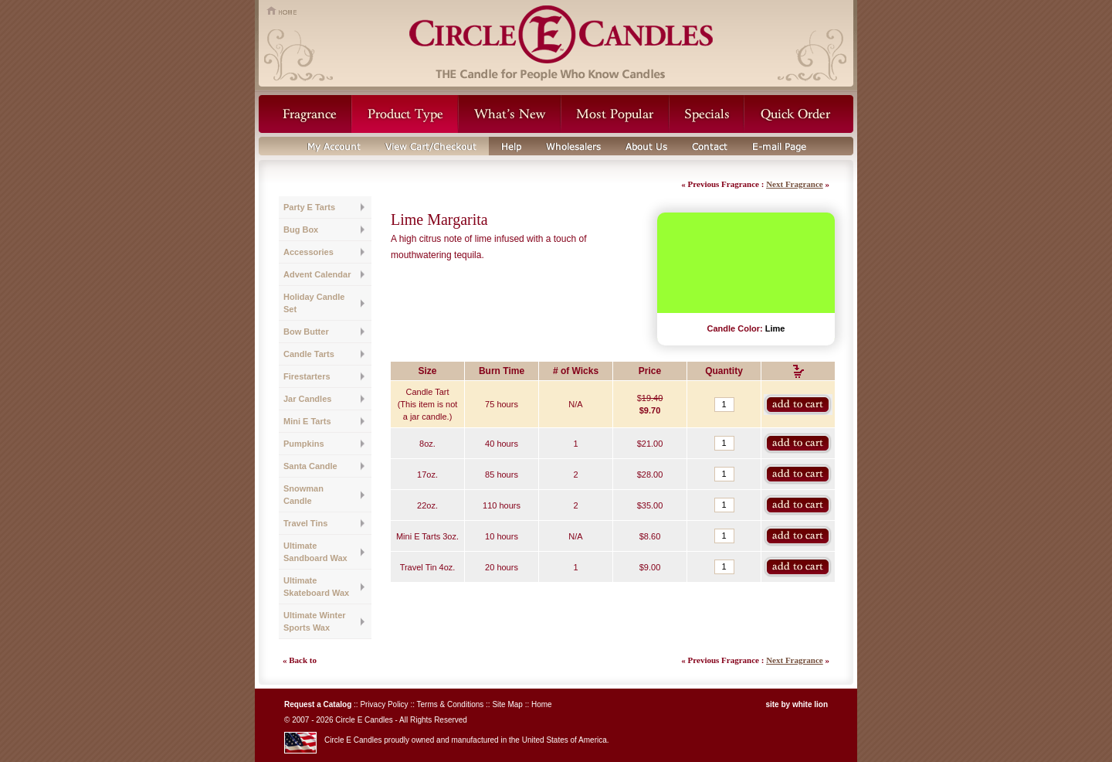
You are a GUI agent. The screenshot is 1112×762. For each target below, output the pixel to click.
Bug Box (300, 229)
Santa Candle (310, 466)
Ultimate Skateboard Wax (316, 586)
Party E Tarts (309, 207)
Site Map (507, 704)
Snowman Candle (303, 494)
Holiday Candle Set (313, 303)
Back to (303, 660)
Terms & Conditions (450, 704)
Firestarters (307, 376)
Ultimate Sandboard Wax (315, 552)
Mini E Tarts (307, 421)
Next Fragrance (794, 184)
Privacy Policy (384, 704)
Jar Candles (307, 398)
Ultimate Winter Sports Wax (314, 621)
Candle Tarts (308, 354)
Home (541, 704)
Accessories (308, 252)
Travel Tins (305, 523)
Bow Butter (306, 331)
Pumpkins (303, 443)
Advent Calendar (317, 274)
